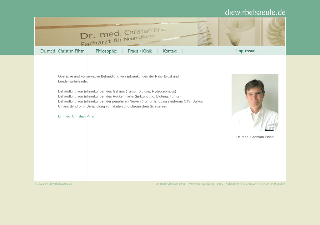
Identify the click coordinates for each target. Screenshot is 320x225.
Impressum (278, 183)
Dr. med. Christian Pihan (76, 116)
